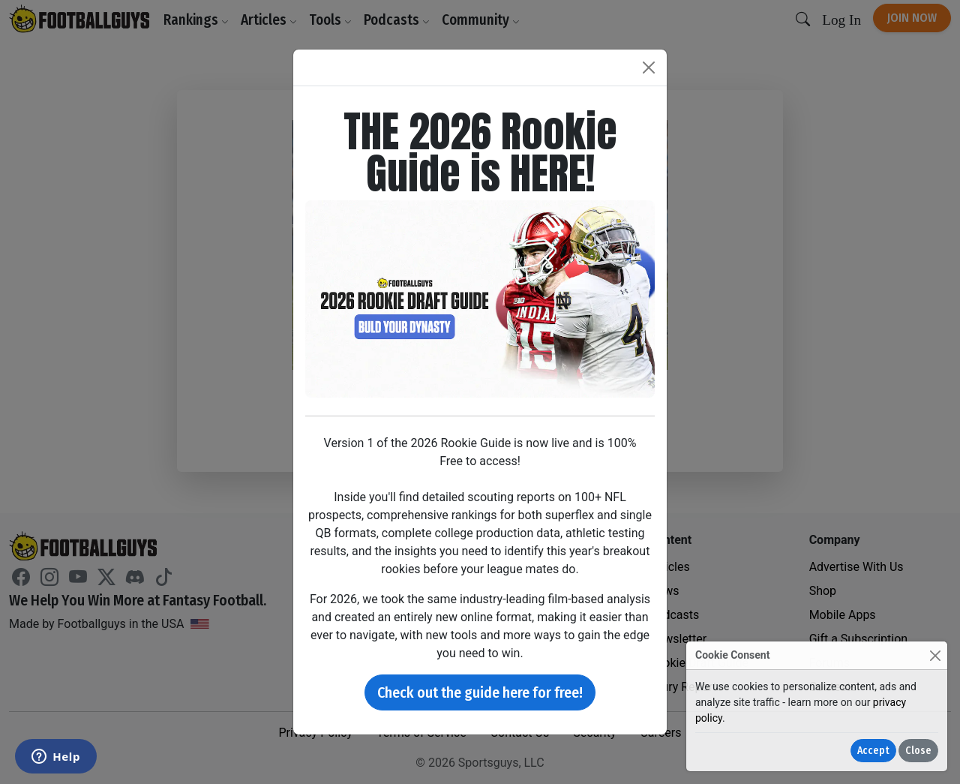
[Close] (935, 655)
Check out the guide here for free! (480, 692)
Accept (873, 750)
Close (918, 750)
